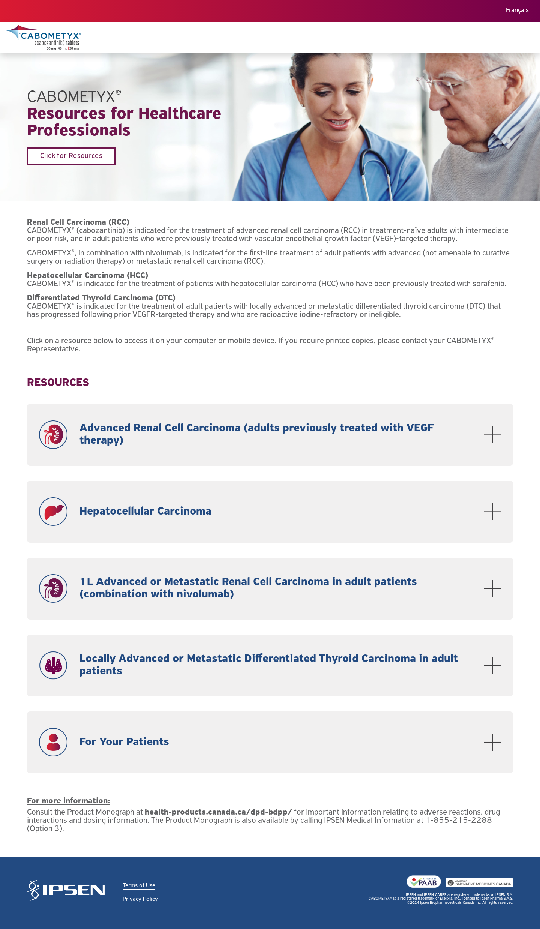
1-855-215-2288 (458, 820)
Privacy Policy (140, 899)
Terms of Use (139, 886)
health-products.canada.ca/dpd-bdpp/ (218, 812)
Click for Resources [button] (71, 156)
